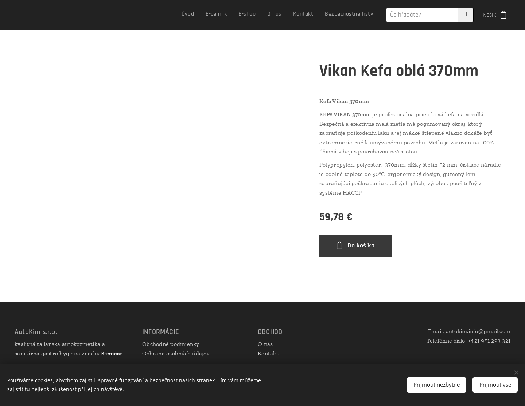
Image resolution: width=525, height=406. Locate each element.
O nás (265, 343)
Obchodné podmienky (170, 343)
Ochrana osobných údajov (176, 353)
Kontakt (268, 353)
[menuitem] (312, 15)
